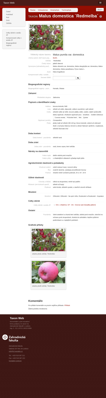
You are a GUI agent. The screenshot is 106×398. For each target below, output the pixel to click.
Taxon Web (9, 3)
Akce (99, 9)
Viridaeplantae (43, 10)
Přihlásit (67, 305)
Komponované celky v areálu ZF (13, 39)
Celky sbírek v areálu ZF (13, 34)
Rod (7, 17)
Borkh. (55, 58)
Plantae (32, 10)
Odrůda (8, 23)
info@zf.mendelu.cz (16, 351)
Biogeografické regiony (11, 44)
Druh (8, 20)
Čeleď (8, 11)
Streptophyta (54, 10)
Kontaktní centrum (15, 361)
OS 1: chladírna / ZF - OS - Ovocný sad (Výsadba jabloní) (76, 205)
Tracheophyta (66, 10)
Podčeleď (9, 14)
